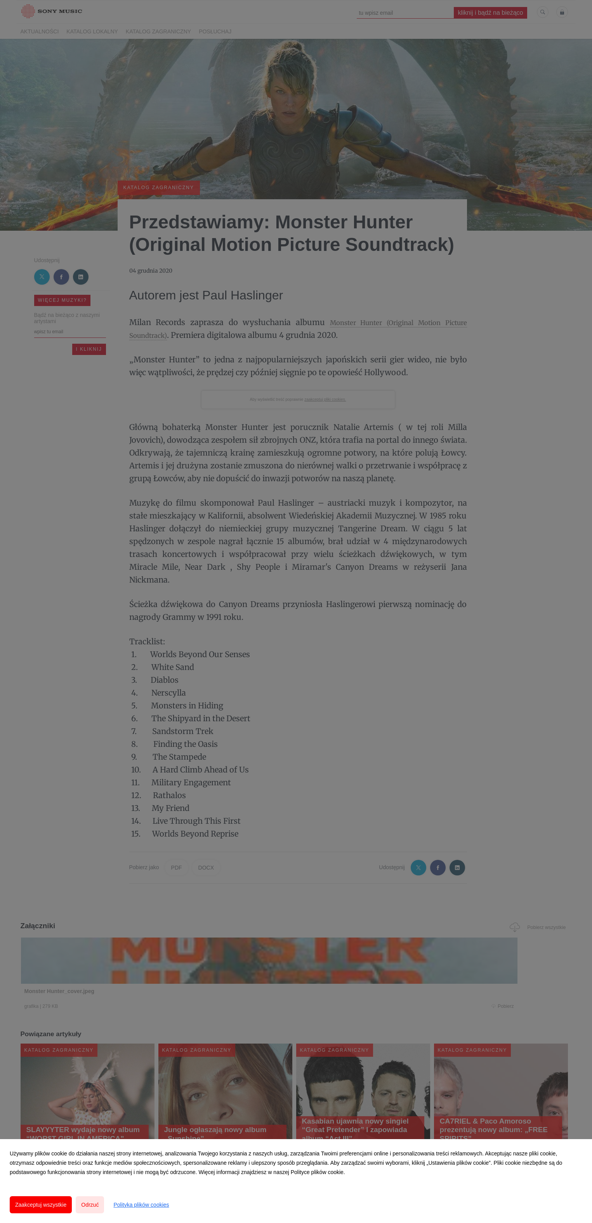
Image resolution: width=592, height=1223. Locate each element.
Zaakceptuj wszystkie (40, 1205)
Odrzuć (90, 1205)
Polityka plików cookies (141, 1205)
